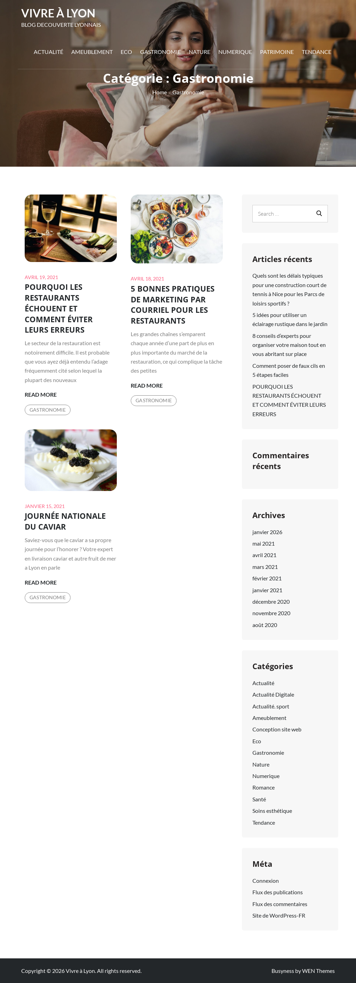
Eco (126, 51)
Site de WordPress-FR (278, 915)
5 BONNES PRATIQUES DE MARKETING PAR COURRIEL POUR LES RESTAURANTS (173, 304)
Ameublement (92, 51)
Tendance (316, 51)
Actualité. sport (270, 706)
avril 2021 (264, 555)
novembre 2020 (271, 613)
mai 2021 (263, 543)
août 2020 (264, 624)
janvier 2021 (267, 590)
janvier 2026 (267, 532)
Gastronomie (160, 51)
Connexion (265, 880)
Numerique (235, 51)
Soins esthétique (272, 810)
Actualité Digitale (273, 694)
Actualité (48, 51)
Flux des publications (277, 892)
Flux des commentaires (279, 904)
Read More (41, 394)
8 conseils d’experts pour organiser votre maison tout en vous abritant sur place (289, 344)
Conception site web (276, 729)
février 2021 (267, 578)
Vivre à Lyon (58, 13)
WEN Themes (318, 970)
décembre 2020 (271, 601)
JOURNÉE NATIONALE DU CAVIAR (65, 521)
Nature (199, 51)
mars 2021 (265, 566)
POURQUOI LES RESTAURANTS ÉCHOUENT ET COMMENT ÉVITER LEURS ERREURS (59, 308)
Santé (259, 799)
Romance (263, 787)
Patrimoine (277, 51)
